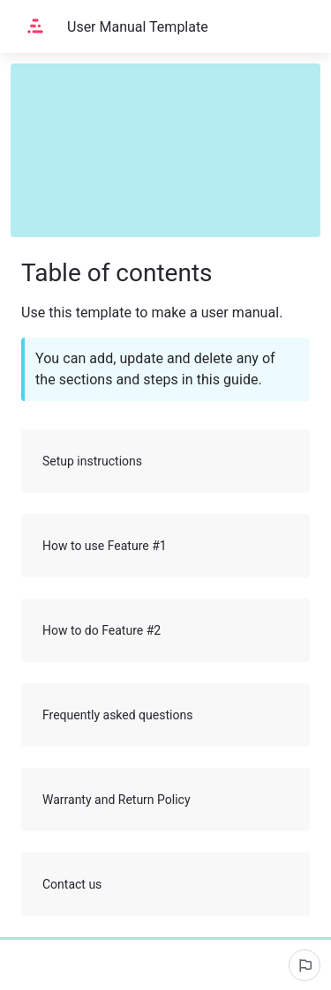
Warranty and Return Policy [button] (166, 799)
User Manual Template (137, 27)
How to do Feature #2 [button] (166, 630)
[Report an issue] (304, 965)
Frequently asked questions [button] (166, 715)
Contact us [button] (166, 884)
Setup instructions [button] (166, 461)
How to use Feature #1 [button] (166, 545)
